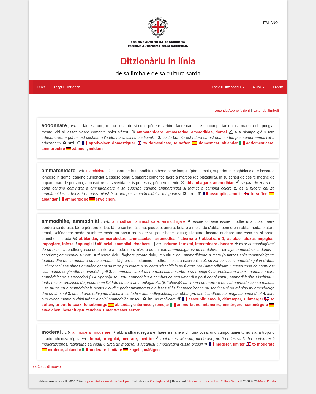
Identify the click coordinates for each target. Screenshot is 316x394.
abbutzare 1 (213, 238)
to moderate (263, 344)
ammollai (123, 244)
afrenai (94, 338)
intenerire (211, 304)
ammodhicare (147, 221)
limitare (115, 350)
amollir (235, 193)
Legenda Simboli (266, 110)
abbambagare (198, 182)
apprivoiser (99, 143)
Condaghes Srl (159, 381)
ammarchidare (150, 132)
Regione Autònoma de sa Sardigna (106, 381)
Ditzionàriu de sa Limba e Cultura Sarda (212, 381)
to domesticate (157, 143)
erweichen (105, 199)
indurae (170, 244)
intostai (186, 244)
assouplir (218, 193)
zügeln (135, 350)
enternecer (143, 304)
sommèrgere (256, 304)
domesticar (209, 143)
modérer (223, 344)
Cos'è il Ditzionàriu (228, 87)
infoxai (68, 244)
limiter (239, 344)
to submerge (95, 304)
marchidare (95, 171)
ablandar (230, 143)
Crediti (278, 87)
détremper (231, 299)
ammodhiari (122, 221)
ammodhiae (202, 132)
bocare (226, 244)
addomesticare (259, 143)
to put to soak (68, 304)
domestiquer (123, 143)
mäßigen (152, 350)
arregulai (111, 338)
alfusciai (104, 244)
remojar (162, 304)
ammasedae (177, 132)
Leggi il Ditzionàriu (68, 87)
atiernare (189, 238)
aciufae (234, 238)
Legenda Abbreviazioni (232, 110)
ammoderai (82, 332)
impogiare (51, 244)
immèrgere (233, 304)
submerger (253, 299)
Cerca (41, 87)
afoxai (249, 238)
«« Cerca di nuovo (47, 366)
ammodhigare (174, 221)
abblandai (88, 238)
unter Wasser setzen (122, 310)
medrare (129, 338)
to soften (182, 143)
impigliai (265, 238)
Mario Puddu (267, 381)
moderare (102, 332)
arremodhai (165, 238)
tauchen (93, 310)
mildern (96, 148)
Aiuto (259, 87)
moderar (55, 350)
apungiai (86, 244)
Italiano (270, 22)
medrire (147, 338)
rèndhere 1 (143, 244)
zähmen (79, 148)
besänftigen (73, 310)
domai (221, 132)
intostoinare (206, 244)
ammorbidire (53, 148)
